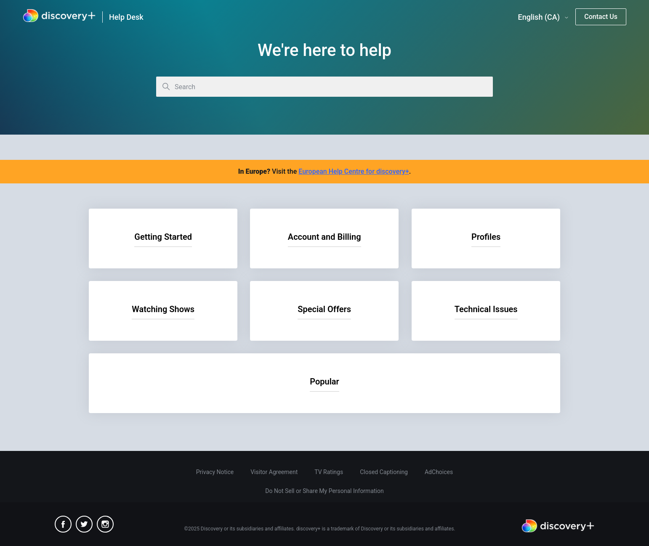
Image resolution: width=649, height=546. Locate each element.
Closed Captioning (384, 472)
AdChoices (439, 472)
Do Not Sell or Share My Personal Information (324, 491)
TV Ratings (328, 472)
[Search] (324, 87)
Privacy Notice (215, 472)
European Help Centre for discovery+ (353, 171)
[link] (59, 17)
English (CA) (543, 17)
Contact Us (600, 17)
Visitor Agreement (274, 472)
